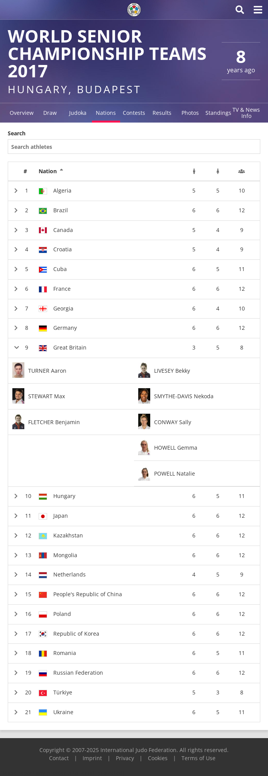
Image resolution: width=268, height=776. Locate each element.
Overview (22, 112)
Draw (50, 112)
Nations (106, 112)
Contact (59, 758)
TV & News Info (246, 112)
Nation (51, 171)
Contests (134, 112)
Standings (218, 112)
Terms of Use (198, 758)
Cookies (158, 758)
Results (162, 112)
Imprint (92, 758)
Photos (190, 112)
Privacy (125, 758)
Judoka (78, 112)
